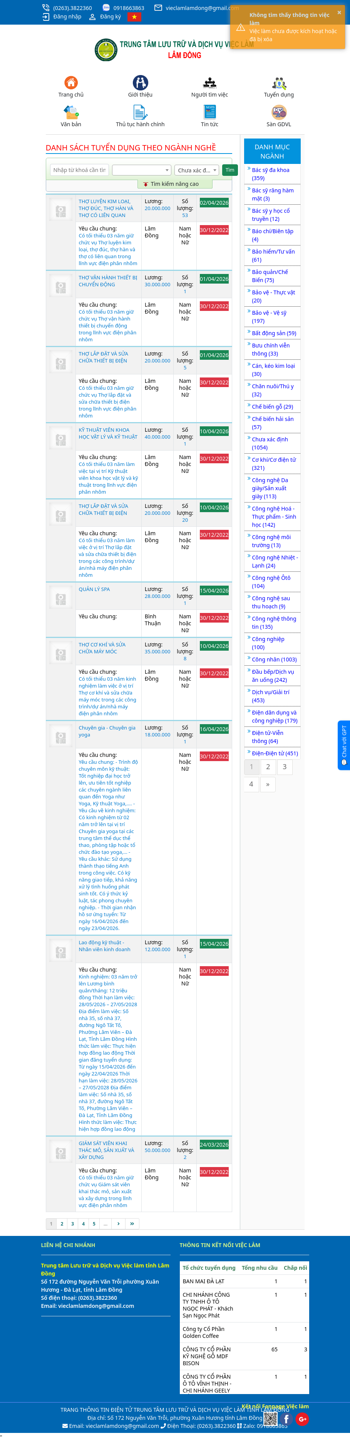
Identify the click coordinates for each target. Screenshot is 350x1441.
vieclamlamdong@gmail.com (202, 8)
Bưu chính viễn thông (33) (271, 349)
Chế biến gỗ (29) (272, 406)
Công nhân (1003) (274, 659)
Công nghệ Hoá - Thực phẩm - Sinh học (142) (274, 516)
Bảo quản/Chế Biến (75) (270, 276)
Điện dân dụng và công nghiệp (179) (275, 716)
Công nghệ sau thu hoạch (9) (271, 602)
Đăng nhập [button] (61, 17)
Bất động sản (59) (274, 333)
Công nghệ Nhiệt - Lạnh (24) (275, 561)
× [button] (339, 12)
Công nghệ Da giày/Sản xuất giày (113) (270, 488)
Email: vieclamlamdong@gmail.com (113, 1425)
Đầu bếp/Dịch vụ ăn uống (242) (273, 675)
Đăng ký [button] (104, 17)
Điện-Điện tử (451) (275, 753)
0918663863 (129, 8)
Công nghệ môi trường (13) (271, 541)
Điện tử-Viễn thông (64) (268, 737)
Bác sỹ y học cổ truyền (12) (271, 214)
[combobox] (141, 170)
